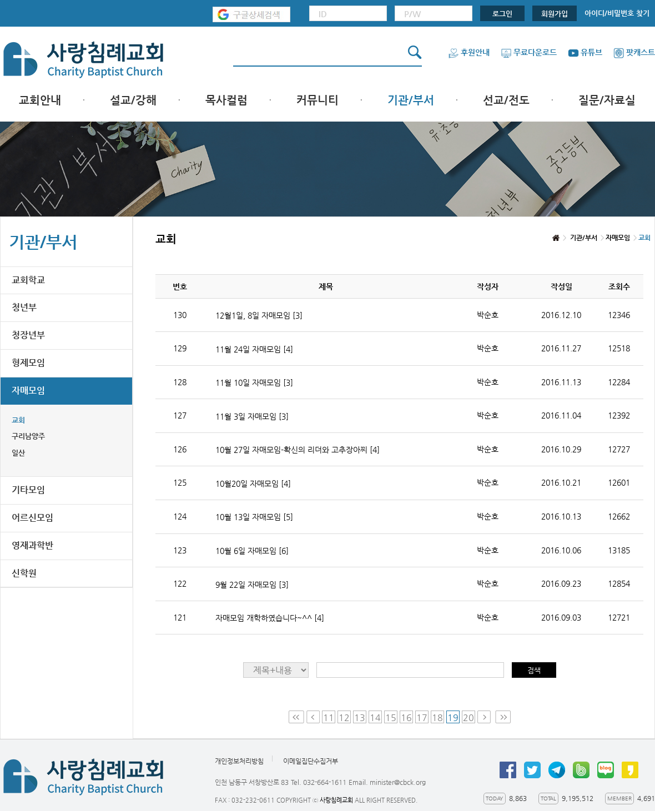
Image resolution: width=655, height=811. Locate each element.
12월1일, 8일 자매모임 (259, 315)
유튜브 (585, 52)
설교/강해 (133, 100)
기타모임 (28, 490)
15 (390, 717)
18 (437, 717)
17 (421, 717)
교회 (18, 420)
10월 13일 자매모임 (254, 516)
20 (468, 717)
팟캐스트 (634, 52)
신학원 (24, 573)
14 (375, 717)
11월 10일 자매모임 (254, 382)
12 (344, 717)
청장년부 (28, 335)
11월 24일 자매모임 (254, 349)
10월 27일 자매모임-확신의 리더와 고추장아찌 (297, 449)
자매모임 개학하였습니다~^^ (269, 617)
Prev (313, 717)
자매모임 (28, 390)
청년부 (24, 307)
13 (359, 717)
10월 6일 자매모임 (252, 550)
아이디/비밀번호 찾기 (617, 13)
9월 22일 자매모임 (252, 584)
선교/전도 (506, 100)
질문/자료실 (607, 100)
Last (503, 717)
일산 (18, 453)
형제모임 (28, 362)
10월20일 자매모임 (253, 483)
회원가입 (554, 13)
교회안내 (40, 100)
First (296, 717)
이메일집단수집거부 (310, 761)
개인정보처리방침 (239, 761)
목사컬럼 (226, 100)
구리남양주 (28, 436)
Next (485, 717)
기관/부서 (410, 100)
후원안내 (469, 52)
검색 (534, 670)
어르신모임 (32, 517)
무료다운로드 (529, 52)
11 (328, 717)
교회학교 (28, 280)
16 (406, 717)
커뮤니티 (317, 100)
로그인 (502, 13)
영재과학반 (32, 545)
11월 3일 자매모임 (252, 416)
